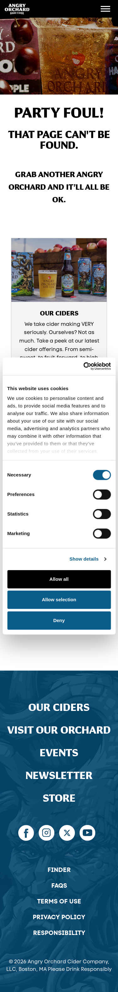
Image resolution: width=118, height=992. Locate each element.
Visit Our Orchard (59, 730)
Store (59, 798)
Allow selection (59, 599)
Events (59, 753)
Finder (59, 870)
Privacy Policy (59, 917)
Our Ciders (59, 707)
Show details (84, 559)
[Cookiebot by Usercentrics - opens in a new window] (84, 366)
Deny (59, 620)
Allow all (59, 579)
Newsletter (59, 775)
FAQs (59, 885)
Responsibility (59, 933)
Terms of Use (59, 901)
